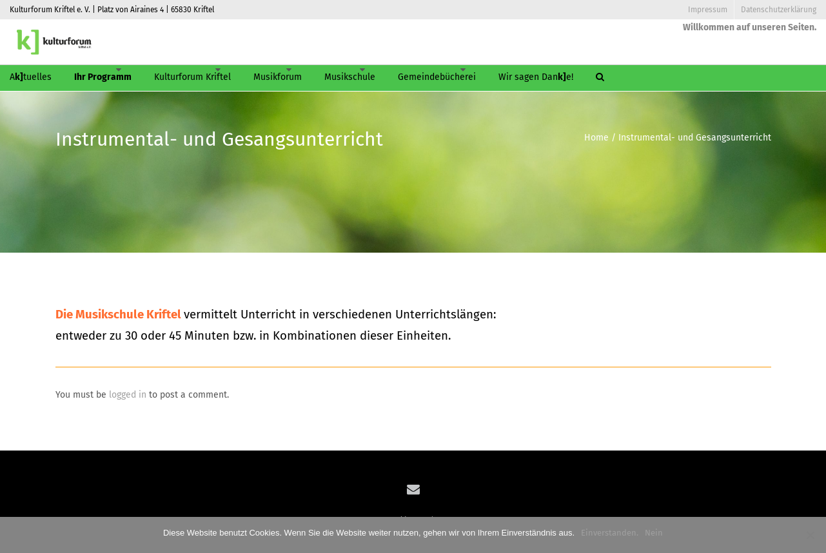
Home (596, 137)
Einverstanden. (609, 533)
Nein (654, 533)
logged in (127, 394)
